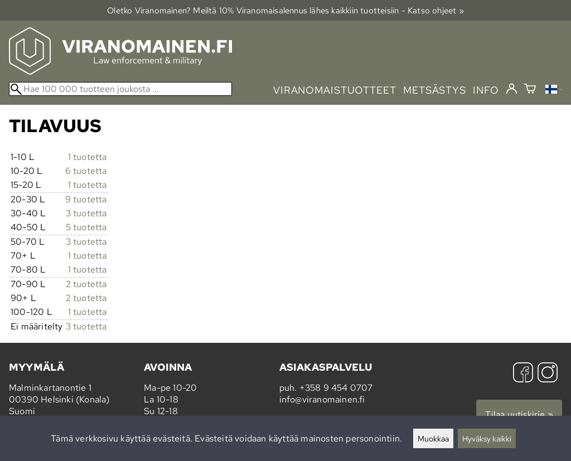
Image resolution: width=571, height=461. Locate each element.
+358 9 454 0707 (336, 388)
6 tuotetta (86, 171)
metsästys (434, 90)
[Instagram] (548, 373)
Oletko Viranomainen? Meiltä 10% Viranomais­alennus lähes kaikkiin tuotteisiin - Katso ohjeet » (285, 10)
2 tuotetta (86, 284)
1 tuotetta (87, 157)
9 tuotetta (86, 199)
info (486, 90)
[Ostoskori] (530, 90)
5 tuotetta (86, 227)
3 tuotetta (86, 213)
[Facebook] (523, 373)
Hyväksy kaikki (486, 438)
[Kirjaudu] (511, 89)
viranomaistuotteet (334, 90)
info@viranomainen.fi (322, 399)
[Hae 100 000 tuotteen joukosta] (120, 89)
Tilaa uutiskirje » (519, 414)
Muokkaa (433, 438)
